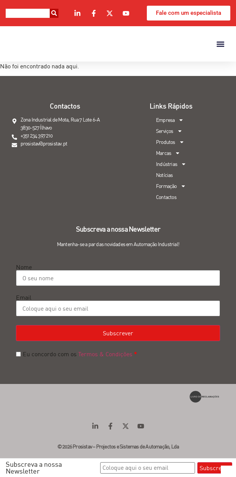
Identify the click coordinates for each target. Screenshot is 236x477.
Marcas (168, 153)
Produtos (170, 142)
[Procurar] (54, 13)
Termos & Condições (105, 354)
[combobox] (28, 13)
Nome (24, 267)
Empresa (170, 120)
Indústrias (171, 164)
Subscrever (118, 333)
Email (23, 297)
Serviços (169, 131)
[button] (220, 44)
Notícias (164, 175)
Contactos (166, 197)
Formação (171, 186)
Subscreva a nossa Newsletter (34, 467)
